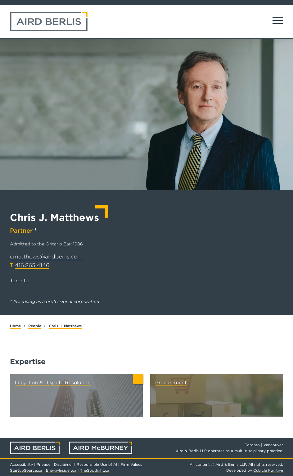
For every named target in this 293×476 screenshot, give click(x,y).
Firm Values (131, 464)
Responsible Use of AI (97, 464)
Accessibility (21, 464)
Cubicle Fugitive (268, 470)
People (34, 326)
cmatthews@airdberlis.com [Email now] (46, 256)
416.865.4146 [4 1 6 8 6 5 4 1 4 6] (32, 265)
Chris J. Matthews (65, 326)
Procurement (171, 383)
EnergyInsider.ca (61, 470)
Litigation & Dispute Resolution (53, 383)
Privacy (44, 464)
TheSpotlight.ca (94, 470)
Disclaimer (63, 464)
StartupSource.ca (26, 470)
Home (15, 326)
